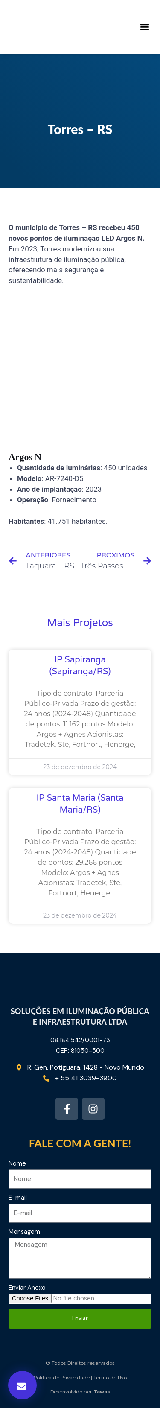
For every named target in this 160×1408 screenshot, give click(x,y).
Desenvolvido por (80, 1391)
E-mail (18, 1198)
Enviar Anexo (27, 1288)
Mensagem (24, 1232)
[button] (144, 27)
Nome (17, 1164)
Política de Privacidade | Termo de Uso (80, 1377)
